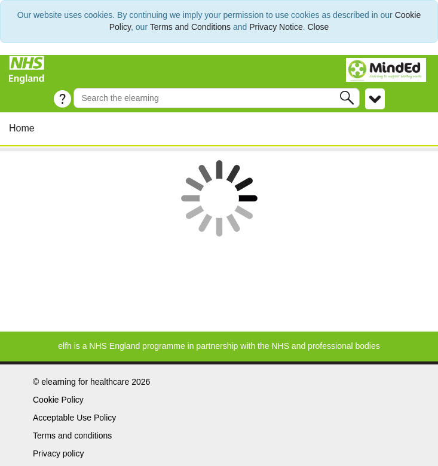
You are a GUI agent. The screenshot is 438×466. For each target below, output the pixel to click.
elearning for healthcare (85, 382)
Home (22, 128)
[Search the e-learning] (216, 98)
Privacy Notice (275, 27)
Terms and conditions (72, 435)
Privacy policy (58, 453)
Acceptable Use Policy (74, 417)
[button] (348, 98)
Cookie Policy (58, 399)
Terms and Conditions (190, 27)
